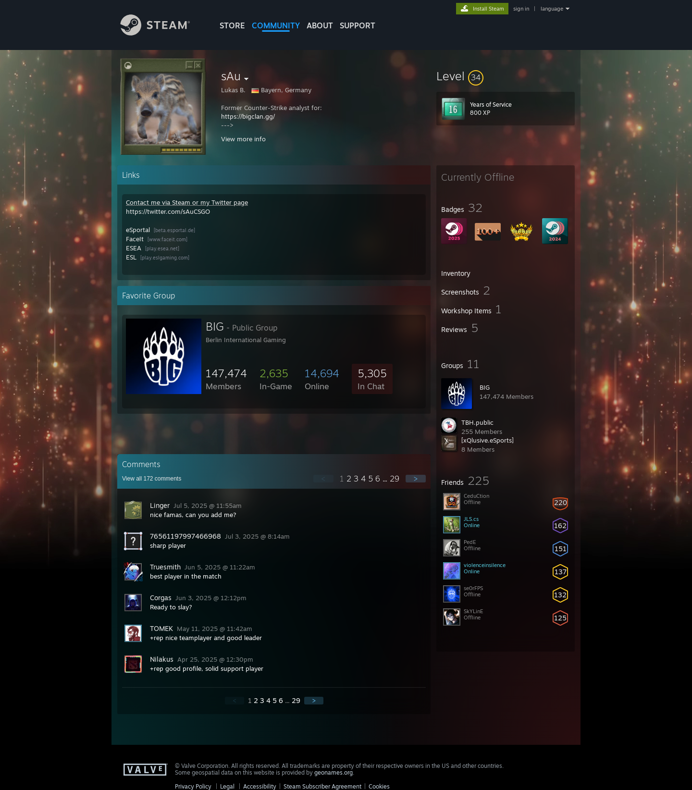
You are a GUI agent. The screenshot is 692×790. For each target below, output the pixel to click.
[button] (505, 76)
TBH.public (477, 422)
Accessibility (259, 786)
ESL (131, 257)
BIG (485, 387)
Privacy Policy (193, 786)
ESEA (133, 248)
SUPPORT (357, 25)
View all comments (151, 478)
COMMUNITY (276, 25)
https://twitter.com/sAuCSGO (168, 211)
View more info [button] (243, 139)
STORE (232, 25)
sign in (521, 8)
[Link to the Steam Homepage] (162, 33)
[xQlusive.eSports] (487, 440)
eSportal (138, 230)
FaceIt (135, 239)
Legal (227, 786)
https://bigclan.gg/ (248, 116)
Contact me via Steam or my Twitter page (187, 202)
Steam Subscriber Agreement (322, 786)
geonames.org (333, 772)
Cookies (379, 786)
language (552, 8)
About (320, 25)
